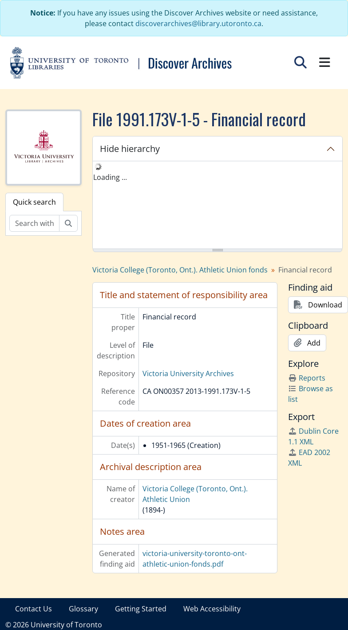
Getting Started (140, 609)
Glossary (83, 609)
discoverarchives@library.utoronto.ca (198, 23)
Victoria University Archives (188, 373)
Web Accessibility (212, 609)
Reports (306, 378)
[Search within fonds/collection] (34, 223)
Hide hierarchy (130, 149)
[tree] (217, 205)
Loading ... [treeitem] (110, 177)
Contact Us (33, 609)
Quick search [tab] (34, 202)
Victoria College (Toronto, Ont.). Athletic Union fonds (180, 270)
